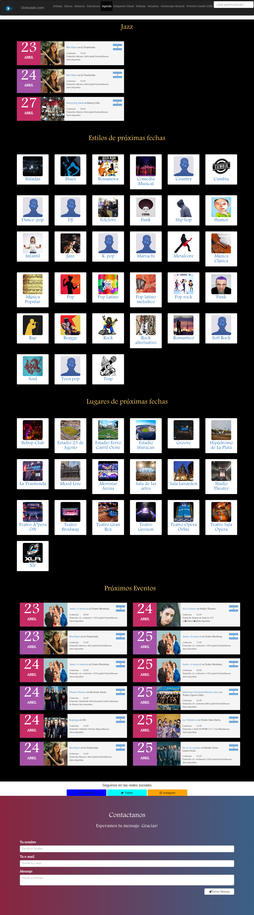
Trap (108, 379)
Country (184, 179)
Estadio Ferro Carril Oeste (108, 445)
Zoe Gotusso (189, 609)
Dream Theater (77, 692)
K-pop (108, 256)
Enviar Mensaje (219, 892)
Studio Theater (221, 486)
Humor (221, 220)
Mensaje (26, 872)
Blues (70, 179)
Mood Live (70, 484)
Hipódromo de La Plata (221, 445)
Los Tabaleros (190, 720)
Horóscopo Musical (173, 6)
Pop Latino (108, 297)
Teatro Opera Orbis (183, 527)
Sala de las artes (146, 486)
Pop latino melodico (146, 299)
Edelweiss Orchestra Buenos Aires (201, 692)
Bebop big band (74, 103)
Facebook (86, 792)
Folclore (108, 220)
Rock (108, 338)
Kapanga (74, 720)
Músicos (80, 6)
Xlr (33, 566)
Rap (33, 338)
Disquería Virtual (124, 6)
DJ (70, 220)
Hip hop (184, 220)
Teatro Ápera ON (32, 527)
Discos (68, 6)
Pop (70, 297)
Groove (183, 443)
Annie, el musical (78, 609)
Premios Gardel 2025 (200, 6)
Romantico (183, 338)
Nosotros (153, 6)
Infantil (33, 256)
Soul (33, 379)
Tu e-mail (27, 857)
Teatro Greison (146, 527)
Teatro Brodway (70, 527)
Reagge (70, 338)
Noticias (141, 6)
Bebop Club (32, 443)
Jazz (70, 256)
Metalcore (184, 256)
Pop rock (183, 297)
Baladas (32, 179)
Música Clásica (221, 258)
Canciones (93, 6)
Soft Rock (221, 338)
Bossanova (108, 179)
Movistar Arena (108, 486)
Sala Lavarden (183, 484)
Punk (221, 297)
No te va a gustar (191, 748)
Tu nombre (28, 842)
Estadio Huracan (145, 445)
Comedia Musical (146, 181)
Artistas (57, 6)
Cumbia (221, 179)
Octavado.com (32, 8)
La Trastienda (33, 484)
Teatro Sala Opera (221, 527)
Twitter (127, 792)
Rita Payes (71, 47)
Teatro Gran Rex (108, 527)
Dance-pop (33, 220)
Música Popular (32, 299)
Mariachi (146, 256)
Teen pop (70, 379)
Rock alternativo (146, 340)
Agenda (106, 6)
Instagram (168, 792)
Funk (146, 220)
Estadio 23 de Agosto (70, 445)
